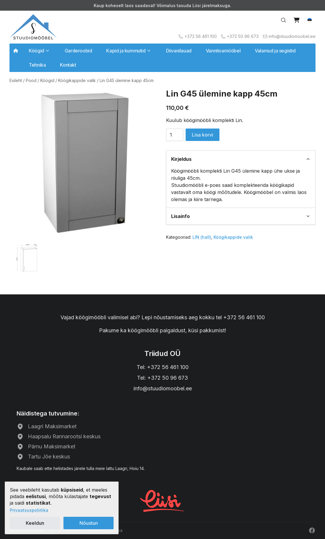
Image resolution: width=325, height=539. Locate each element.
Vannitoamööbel (223, 51)
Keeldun (35, 523)
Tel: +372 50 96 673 (162, 378)
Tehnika (37, 65)
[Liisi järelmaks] (162, 500)
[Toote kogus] (174, 135)
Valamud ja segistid (275, 51)
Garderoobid (78, 51)
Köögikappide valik (77, 80)
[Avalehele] (33, 26)
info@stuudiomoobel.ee (162, 388)
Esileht (15, 80)
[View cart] (296, 20)
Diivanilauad (179, 51)
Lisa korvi (202, 135)
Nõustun (88, 523)
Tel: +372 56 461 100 (163, 367)
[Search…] (283, 20)
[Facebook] (312, 530)
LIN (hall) (201, 237)
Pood (31, 80)
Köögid (47, 80)
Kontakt (68, 65)
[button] (310, 20)
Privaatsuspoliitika (29, 510)
